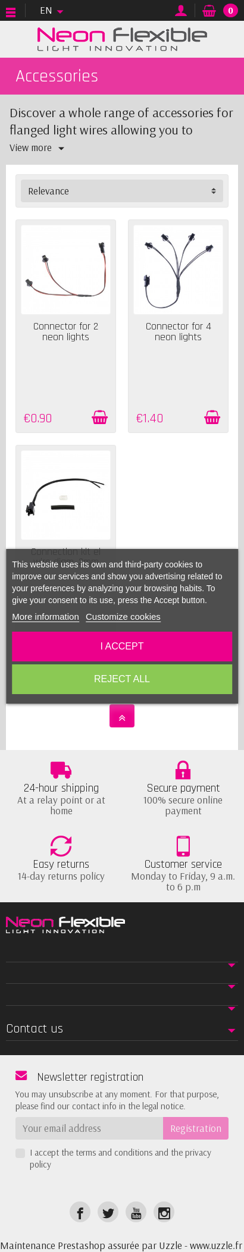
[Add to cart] (99, 417)
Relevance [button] (48, 190)
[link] (80, 1211)
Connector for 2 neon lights (65, 332)
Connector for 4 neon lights (178, 332)
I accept (122, 646)
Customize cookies (123, 616)
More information (45, 616)
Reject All (122, 679)
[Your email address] (89, 1128)
